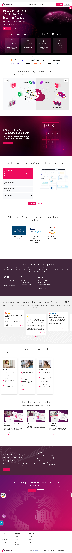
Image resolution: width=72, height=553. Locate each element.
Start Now (67, 4)
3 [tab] (36, 336)
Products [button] (25, 4)
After (66, 80)
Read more (42, 332)
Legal (69, 550)
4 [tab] (37, 336)
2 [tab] (35, 336)
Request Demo (59, 4)
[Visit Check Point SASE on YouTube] (40, 550)
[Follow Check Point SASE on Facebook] (33, 550)
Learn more (6, 177)
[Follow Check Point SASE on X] (36, 550)
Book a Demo (7, 28)
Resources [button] (36, 4)
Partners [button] (42, 4)
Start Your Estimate (8, 142)
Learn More (6, 469)
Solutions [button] (31, 4)
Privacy (66, 550)
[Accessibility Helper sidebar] (70, 7)
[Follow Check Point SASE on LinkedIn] (38, 550)
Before (6, 80)
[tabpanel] (36, 322)
